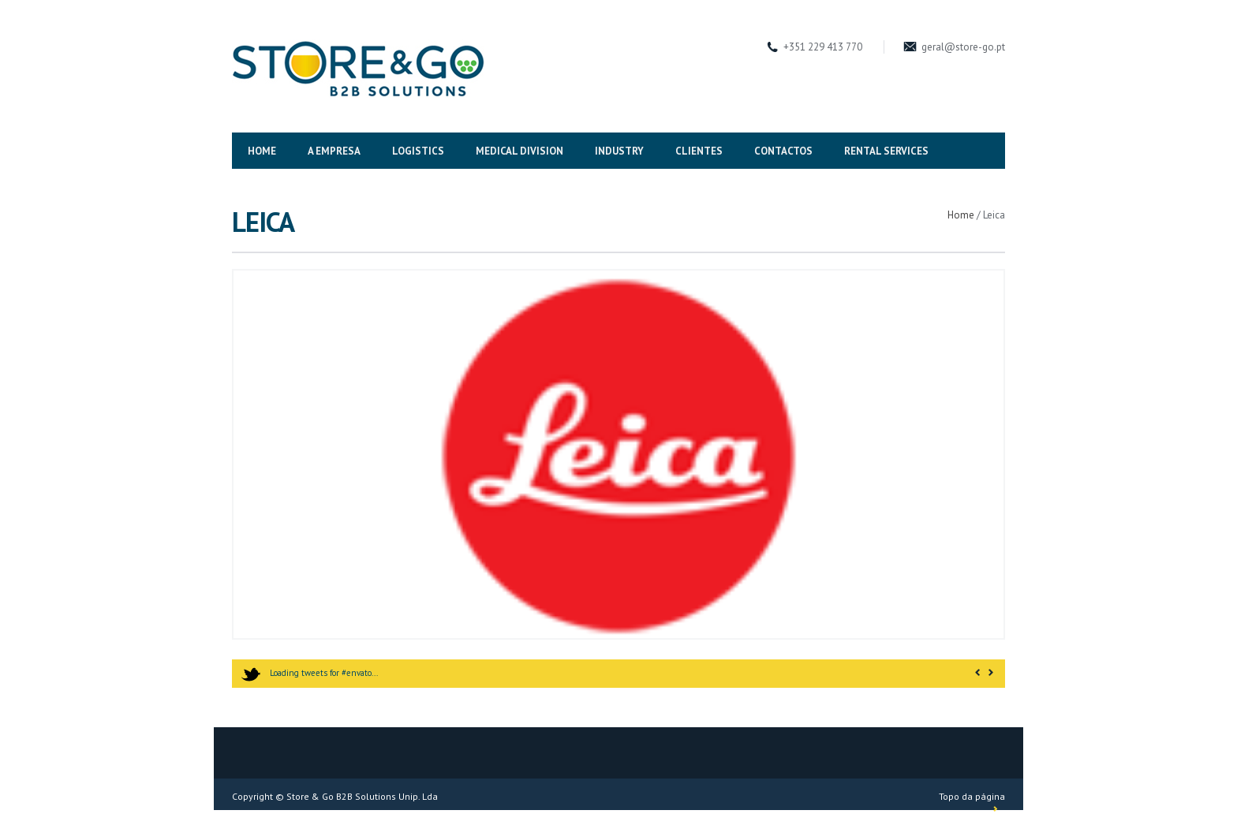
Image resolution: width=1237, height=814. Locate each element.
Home (960, 215)
